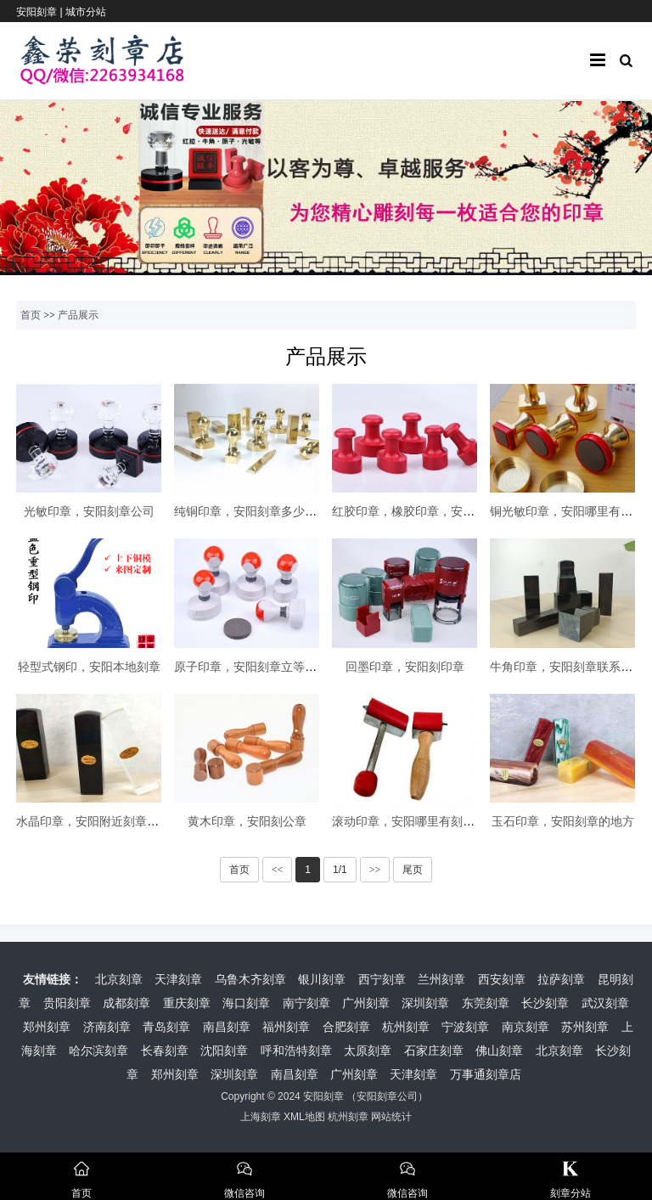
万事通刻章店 (485, 1074)
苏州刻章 (585, 1027)
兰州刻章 (441, 979)
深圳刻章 (425, 1003)
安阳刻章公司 (387, 1096)
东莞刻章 (485, 1003)
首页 (30, 315)
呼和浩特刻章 (296, 1050)
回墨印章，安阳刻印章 (405, 666)
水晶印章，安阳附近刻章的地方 (99, 821)
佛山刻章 (499, 1050)
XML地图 (304, 1117)
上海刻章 (260, 1117)
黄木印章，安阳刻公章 (247, 821)
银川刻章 (322, 979)
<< (278, 870)
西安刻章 (502, 979)
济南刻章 (107, 1027)
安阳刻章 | (40, 12)
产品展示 (78, 315)
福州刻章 (286, 1027)
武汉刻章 (605, 1003)
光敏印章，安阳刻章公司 (89, 511)
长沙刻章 (545, 1003)
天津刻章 (178, 979)
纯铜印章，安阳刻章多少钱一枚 (257, 511)
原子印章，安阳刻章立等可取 (251, 666)
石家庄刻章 (434, 1050)
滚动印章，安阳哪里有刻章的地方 (421, 821)
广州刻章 (366, 1003)
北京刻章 (119, 979)
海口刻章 (246, 1003)
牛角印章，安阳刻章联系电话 (567, 666)
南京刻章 (525, 1027)
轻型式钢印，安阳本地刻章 (89, 666)
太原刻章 (367, 1050)
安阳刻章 (323, 1096)
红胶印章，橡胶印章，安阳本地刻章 (427, 511)
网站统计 (391, 1117)
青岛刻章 (166, 1027)
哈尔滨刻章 (98, 1050)
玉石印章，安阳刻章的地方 (563, 821)
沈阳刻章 (224, 1050)
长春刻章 (164, 1050)
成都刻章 (126, 1003)
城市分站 (85, 12)
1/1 (340, 870)
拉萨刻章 (561, 979)
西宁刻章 (382, 979)
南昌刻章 (226, 1027)
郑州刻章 (46, 1027)
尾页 (412, 870)
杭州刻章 (406, 1027)
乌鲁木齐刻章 (250, 979)
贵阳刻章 (67, 1003)
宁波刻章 (465, 1027)
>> (375, 870)
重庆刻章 (187, 1003)
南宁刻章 (306, 1003)
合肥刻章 (346, 1027)
